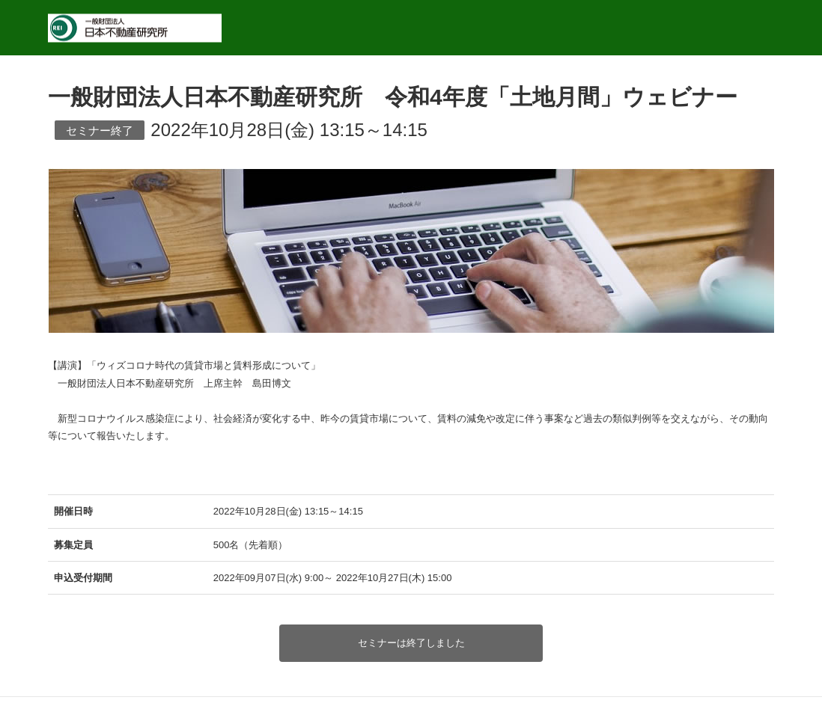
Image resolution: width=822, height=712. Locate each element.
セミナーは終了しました (411, 642)
